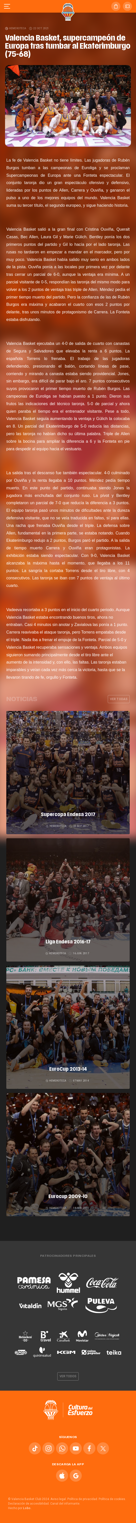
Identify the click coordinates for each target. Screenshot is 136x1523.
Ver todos (68, 1376)
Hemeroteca (15, 28)
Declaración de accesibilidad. (28, 1503)
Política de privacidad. (82, 1499)
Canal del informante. (65, 1503)
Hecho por (20, 1508)
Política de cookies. (112, 1499)
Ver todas (118, 699)
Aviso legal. (58, 1499)
